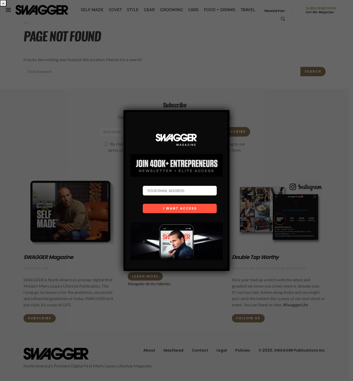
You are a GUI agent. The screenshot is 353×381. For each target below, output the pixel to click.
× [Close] (3, 3)
